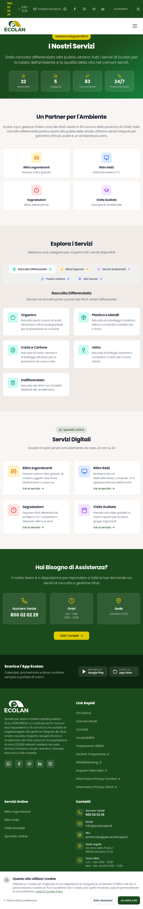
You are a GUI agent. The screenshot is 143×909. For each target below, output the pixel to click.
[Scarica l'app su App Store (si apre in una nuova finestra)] (124, 671)
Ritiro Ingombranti (17, 811)
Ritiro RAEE (11, 820)
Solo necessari (102, 900)
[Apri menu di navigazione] (135, 26)
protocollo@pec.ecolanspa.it (107, 837)
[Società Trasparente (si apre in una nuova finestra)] (92, 754)
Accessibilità (121, 8)
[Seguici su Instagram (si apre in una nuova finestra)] (50, 764)
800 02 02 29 (24, 617)
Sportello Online (16, 836)
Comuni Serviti (86, 721)
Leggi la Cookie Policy (49, 891)
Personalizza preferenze (20, 900)
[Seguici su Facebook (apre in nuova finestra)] (75, 9)
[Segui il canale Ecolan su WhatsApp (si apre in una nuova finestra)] (8, 764)
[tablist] (71, 278)
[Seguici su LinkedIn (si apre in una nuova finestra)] (40, 764)
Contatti (82, 729)
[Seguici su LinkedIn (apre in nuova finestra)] (103, 9)
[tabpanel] (71, 348)
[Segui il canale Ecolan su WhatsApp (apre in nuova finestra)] (65, 9)
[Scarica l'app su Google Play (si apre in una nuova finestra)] (93, 671)
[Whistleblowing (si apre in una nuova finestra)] (88, 762)
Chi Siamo (83, 713)
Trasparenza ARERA (90, 746)
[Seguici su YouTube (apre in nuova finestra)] (94, 9)
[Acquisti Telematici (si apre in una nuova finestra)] (91, 771)
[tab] (32, 274)
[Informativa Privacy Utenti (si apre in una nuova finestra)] (96, 787)
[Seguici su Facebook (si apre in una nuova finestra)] (19, 764)
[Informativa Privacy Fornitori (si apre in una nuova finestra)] (98, 779)
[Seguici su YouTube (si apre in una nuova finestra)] (29, 764)
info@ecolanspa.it (47, 9)
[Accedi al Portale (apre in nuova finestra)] (138, 9)
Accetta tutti (129, 900)
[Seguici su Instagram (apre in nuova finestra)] (84, 9)
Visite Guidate (14, 828)
